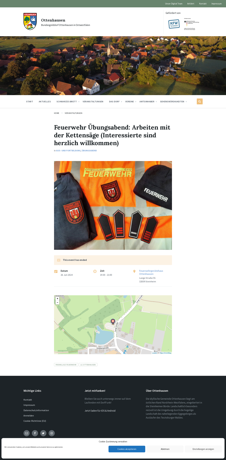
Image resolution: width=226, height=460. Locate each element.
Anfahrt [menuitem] (190, 3)
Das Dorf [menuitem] (114, 101)
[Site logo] (30, 29)
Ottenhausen (55, 20)
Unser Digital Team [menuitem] (173, 3)
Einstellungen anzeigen (203, 449)
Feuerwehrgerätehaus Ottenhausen (151, 272)
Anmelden (28, 415)
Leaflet (154, 353)
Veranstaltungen (73, 113)
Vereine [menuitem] (129, 101)
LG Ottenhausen (88, 364)
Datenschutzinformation (36, 410)
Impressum (29, 404)
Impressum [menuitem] (216, 3)
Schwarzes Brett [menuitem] (67, 101)
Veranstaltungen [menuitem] (93, 101)
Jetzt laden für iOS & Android (100, 410)
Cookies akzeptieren (126, 449)
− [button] (57, 302)
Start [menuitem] (29, 101)
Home (56, 113)
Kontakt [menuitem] (203, 3)
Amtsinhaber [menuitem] (147, 101)
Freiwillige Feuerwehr (66, 364)
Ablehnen (165, 449)
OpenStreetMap (165, 353)
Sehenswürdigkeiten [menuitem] (172, 101)
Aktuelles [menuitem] (45, 101)
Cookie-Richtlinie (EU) (34, 420)
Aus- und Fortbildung (68, 150)
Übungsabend (89, 150)
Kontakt (27, 399)
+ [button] (57, 298)
